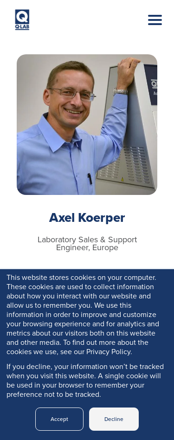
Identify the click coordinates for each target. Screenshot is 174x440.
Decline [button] (113, 419)
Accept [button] (59, 419)
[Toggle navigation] (148, 29)
